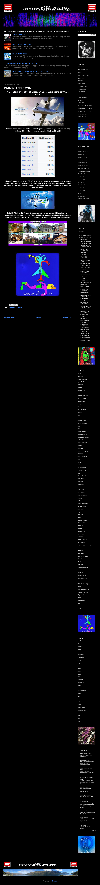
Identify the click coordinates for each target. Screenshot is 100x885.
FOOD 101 (80, 81)
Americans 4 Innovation (84, 393)
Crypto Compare (82, 423)
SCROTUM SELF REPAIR (85, 268)
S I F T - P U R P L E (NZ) (84, 545)
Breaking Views (84, 817)
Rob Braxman (81, 542)
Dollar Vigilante (82, 431)
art (78, 643)
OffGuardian (83, 825)
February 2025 (85, 235)
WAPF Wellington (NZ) (84, 589)
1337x (79, 373)
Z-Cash (80, 608)
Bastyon (80, 404)
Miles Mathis (81, 492)
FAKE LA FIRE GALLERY (21, 44)
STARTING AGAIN (85, 340)
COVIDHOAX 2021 (83, 154)
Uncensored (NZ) (82, 575)
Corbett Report (82, 420)
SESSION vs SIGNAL (83, 253)
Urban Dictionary (82, 578)
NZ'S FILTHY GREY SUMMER (85, 296)
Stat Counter (81, 553)
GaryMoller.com (84, 801)
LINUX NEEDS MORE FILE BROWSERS (84, 326)
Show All (94, 830)
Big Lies (80, 407)
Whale (79, 597)
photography (81, 707)
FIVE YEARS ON (84, 335)
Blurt (79, 415)
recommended (82, 710)
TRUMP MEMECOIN (84, 279)
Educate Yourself (82, 442)
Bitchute (80, 412)
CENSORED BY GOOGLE (84, 330)
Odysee (80, 512)
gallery (79, 671)
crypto (79, 663)
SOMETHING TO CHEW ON (84, 250)
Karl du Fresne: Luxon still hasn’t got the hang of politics (87, 820)
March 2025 (84, 233)
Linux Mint (80, 481)
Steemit (80, 559)
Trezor (79, 570)
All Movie (80, 384)
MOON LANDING (82, 97)
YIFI (79, 603)
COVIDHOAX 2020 (83, 151)
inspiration (80, 682)
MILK (79, 94)
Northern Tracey (82, 506)
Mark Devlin (81, 489)
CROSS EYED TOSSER (84, 303)
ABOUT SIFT (81, 67)
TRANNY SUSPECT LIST (84, 111)
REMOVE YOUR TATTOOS (84, 312)
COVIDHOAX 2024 (83, 163)
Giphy (79, 462)
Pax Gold (80, 514)
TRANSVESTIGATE (83, 116)
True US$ (80, 572)
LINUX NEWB (81, 92)
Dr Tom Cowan (82, 440)
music (79, 693)
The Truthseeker (84, 787)
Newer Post (9, 318)
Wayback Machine (83, 595)
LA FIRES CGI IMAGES (84, 171)
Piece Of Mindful (82, 520)
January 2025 (84, 237)
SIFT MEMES (81, 196)
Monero (80, 498)
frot (78, 666)
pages (79, 704)
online (79, 702)
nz (78, 699)
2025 (80, 231)
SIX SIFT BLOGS (18, 34)
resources (80, 713)
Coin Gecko (81, 418)
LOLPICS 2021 (81, 179)
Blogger (55, 881)
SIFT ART (80, 193)
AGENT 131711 (84, 333)
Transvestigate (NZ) (83, 567)
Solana (79, 548)
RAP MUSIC (81, 103)
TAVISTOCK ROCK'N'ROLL (85, 108)
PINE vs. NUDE (84, 287)
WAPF (79, 586)
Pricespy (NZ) (81, 531)
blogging (80, 646)
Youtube (80, 606)
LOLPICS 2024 (81, 187)
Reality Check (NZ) (83, 539)
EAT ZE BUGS (84, 239)
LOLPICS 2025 (81, 190)
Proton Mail (81, 534)
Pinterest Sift (81, 523)
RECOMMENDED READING (85, 105)
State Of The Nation (83, 556)
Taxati (79, 561)
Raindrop (80, 536)
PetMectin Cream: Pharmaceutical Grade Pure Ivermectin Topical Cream (87, 773)
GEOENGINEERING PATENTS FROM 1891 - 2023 (30, 71)
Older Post (66, 318)
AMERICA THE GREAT (84, 69)
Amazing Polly (82, 390)
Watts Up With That (83, 592)
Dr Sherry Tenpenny (83, 437)
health (79, 674)
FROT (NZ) (80, 453)
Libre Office (81, 478)
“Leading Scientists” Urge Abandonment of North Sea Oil (87, 782)
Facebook (80, 448)
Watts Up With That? (85, 753)
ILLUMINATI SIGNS (83, 86)
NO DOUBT (83, 318)
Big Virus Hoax (82, 409)
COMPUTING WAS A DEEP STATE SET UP (85, 308)
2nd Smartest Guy (83, 379)
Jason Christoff (82, 467)
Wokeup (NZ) (81, 600)
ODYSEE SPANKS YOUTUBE (85, 261)
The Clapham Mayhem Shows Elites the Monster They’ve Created (86, 790)
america (80, 641)
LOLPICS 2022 (81, 182)
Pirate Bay (80, 525)
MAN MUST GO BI (85, 338)
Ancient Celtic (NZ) (83, 395)
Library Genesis (82, 476)
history (79, 677)
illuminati (80, 679)
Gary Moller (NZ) (82, 456)
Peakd (79, 517)
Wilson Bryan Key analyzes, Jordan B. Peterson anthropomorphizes (87, 763)
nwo (79, 696)
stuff (79, 715)
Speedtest (80, 550)
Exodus (80, 445)
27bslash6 (80, 376)
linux (20, 307)
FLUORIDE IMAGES (83, 165)
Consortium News (85, 811)
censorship (81, 652)
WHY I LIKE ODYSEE (83, 257)
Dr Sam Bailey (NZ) (83, 434)
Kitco (79, 473)
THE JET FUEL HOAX (84, 315)
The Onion (80, 564)
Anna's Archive (82, 398)
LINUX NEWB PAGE (19, 54)
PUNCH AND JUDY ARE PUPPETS (85, 264)
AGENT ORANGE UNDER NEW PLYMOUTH (21, 63)
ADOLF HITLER (82, 149)
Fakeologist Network (85, 795)
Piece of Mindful (84, 760)
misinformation (82, 690)
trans (79, 718)
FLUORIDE (80, 78)
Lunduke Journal (82, 487)
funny (79, 668)
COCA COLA (81, 72)
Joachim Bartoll (82, 470)
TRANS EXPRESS (82, 114)
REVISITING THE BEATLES (85, 275)
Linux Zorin (81, 484)
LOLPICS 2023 (81, 185)
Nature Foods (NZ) (83, 503)
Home (38, 318)
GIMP (79, 459)
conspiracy (81, 657)
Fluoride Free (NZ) (83, 451)
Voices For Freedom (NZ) (84, 581)
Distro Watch (81, 429)
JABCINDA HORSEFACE (84, 168)
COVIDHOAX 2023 (83, 160)
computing (13, 307)
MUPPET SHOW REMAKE (84, 272)
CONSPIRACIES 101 (83, 75)
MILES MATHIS (82, 89)
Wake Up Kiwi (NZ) (83, 584)
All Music (80, 387)
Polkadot (80, 528)
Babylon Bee (81, 401)
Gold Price (80, 465)
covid (79, 660)
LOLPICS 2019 (81, 174)
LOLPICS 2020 (81, 176)
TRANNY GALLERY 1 (83, 199)
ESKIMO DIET (84, 284)
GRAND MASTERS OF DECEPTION (85, 242)
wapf (79, 721)
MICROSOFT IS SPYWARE (84, 321)
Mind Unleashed (82, 495)
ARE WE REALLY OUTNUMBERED (85, 246)
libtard (79, 685)
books (79, 649)
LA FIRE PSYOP (84, 293)
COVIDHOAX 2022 (83, 157)
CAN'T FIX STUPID (85, 282)
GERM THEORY (82, 83)
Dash (79, 426)
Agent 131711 (81, 382)
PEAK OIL (80, 100)
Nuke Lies (80, 509)
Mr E (79, 501)
